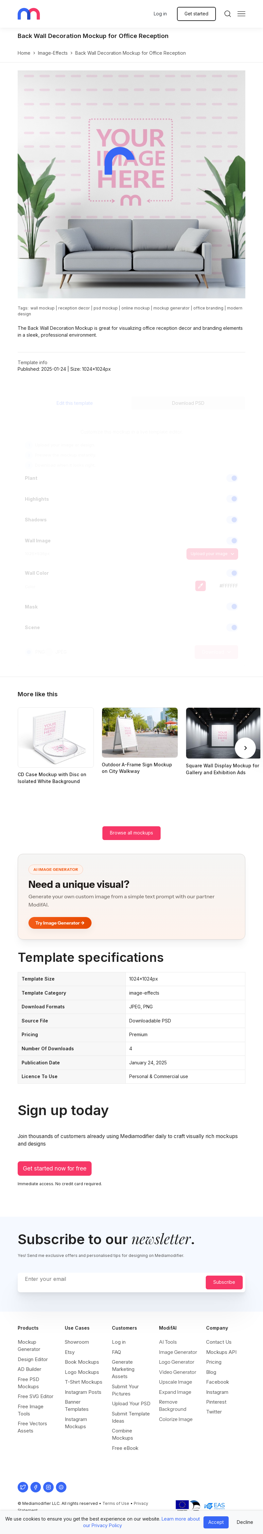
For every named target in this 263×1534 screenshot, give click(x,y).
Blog (211, 1372)
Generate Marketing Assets (123, 1369)
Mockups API (221, 1352)
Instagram (217, 1392)
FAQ (116, 1352)
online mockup (135, 308)
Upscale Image (175, 1382)
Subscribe (224, 1282)
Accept (216, 1522)
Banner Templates (77, 1405)
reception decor (74, 308)
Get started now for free (54, 1168)
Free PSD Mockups (28, 1383)
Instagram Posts (83, 1392)
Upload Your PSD (131, 1403)
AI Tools (168, 1342)
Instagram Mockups (76, 1423)
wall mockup (42, 308)
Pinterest (216, 1402)
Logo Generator (176, 1362)
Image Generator (178, 1352)
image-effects (53, 53)
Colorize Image (176, 1419)
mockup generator (171, 308)
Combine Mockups (122, 1434)
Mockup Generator (29, 1345)
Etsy (70, 1352)
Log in (160, 13)
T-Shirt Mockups (83, 1382)
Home (24, 53)
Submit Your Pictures (125, 1390)
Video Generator (177, 1372)
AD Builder (29, 1369)
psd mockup (106, 308)
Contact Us (219, 1342)
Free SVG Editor (35, 1396)
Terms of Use (115, 1503)
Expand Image (175, 1392)
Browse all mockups (131, 832)
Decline (245, 1522)
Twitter (214, 1412)
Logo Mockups (82, 1372)
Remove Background (172, 1405)
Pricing (213, 1362)
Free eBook (125, 1448)
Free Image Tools (31, 1410)
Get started (196, 13)
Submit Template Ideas (131, 1417)
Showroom (77, 1342)
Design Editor (33, 1359)
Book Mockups (82, 1362)
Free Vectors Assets (32, 1427)
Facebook (217, 1382)
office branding (208, 308)
